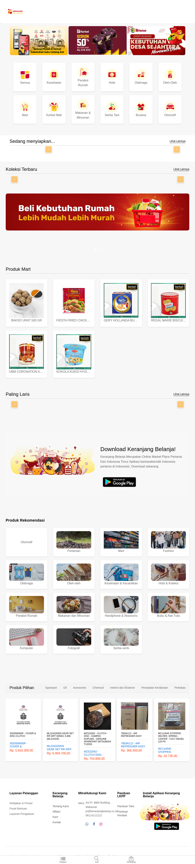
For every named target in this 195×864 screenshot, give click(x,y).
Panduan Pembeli (122, 811)
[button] (96, 250)
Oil (65, 685)
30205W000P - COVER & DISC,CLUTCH (23, 733)
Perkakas (179, 685)
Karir (55, 815)
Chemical (98, 685)
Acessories (79, 685)
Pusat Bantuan (18, 806)
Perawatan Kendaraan (154, 685)
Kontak (57, 820)
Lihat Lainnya (177, 141)
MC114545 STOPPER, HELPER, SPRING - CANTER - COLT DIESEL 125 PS (171, 735)
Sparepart (51, 685)
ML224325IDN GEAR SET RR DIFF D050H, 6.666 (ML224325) (60, 734)
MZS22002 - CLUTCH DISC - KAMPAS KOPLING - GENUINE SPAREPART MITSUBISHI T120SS (97, 737)
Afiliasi (56, 809)
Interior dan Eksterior (122, 685)
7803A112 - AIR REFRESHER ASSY (131, 733)
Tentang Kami (61, 804)
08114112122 (94, 813)
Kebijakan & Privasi (21, 801)
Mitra (81, 801)
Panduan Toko (125, 804)
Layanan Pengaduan (22, 812)
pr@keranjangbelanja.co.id (101, 809)
